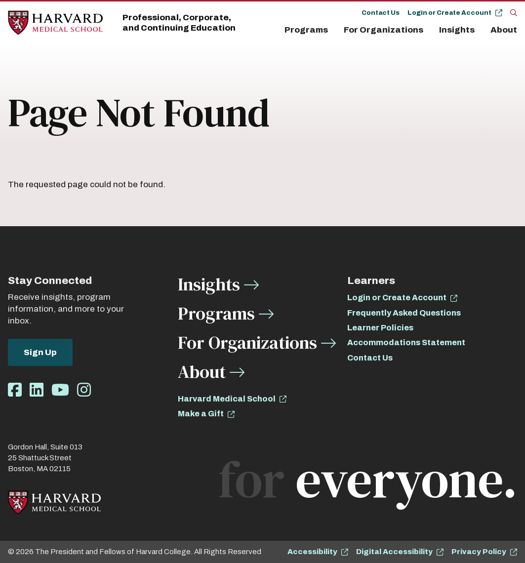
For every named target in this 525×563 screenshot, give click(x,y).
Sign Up (40, 352)
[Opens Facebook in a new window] (15, 390)
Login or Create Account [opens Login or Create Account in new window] (396, 297)
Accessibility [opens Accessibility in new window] (312, 552)
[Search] (513, 12)
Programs (306, 30)
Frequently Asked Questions (404, 313)
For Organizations (383, 30)
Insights (457, 30)
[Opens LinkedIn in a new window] (36, 390)
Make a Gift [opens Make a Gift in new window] (201, 413)
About (503, 30)
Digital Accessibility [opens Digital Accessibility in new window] (394, 552)
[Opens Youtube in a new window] (60, 390)
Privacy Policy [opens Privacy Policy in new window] (478, 552)
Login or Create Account (449, 12)
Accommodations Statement (406, 342)
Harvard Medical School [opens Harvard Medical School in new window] (227, 399)
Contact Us (381, 12)
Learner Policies (380, 327)
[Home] (55, 23)
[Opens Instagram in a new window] (84, 390)
